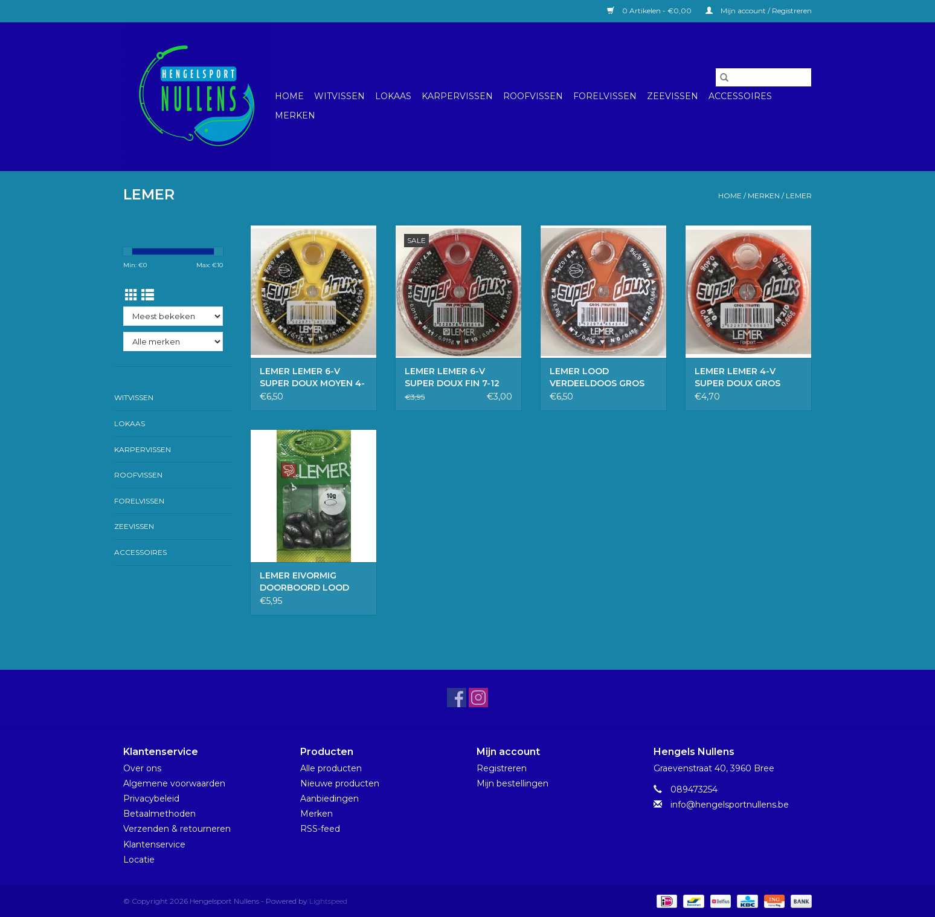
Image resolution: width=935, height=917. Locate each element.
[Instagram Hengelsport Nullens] (478, 697)
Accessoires (740, 96)
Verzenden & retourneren (177, 828)
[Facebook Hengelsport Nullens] (456, 697)
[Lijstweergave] (147, 295)
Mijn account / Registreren (758, 10)
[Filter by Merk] (173, 341)
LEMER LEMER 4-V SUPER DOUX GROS (737, 377)
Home (289, 96)
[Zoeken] (763, 77)
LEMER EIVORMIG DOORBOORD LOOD (304, 581)
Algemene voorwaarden (174, 783)
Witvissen (339, 96)
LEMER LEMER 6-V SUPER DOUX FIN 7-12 (452, 377)
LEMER (799, 195)
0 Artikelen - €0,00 (650, 10)
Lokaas (393, 96)
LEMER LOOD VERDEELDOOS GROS (597, 377)
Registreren (502, 768)
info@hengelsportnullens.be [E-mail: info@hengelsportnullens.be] (729, 804)
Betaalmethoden (159, 813)
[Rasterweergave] (131, 295)
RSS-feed (320, 828)
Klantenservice (154, 844)
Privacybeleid (151, 798)
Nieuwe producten (339, 783)
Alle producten (331, 768)
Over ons (142, 768)
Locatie (139, 859)
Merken (295, 115)
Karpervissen (457, 96)
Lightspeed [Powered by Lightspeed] (328, 901)
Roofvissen (533, 96)
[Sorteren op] (173, 316)
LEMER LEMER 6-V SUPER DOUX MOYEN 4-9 (312, 377)
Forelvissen (605, 96)
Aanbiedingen (329, 798)
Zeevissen (672, 96)
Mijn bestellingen (512, 783)
